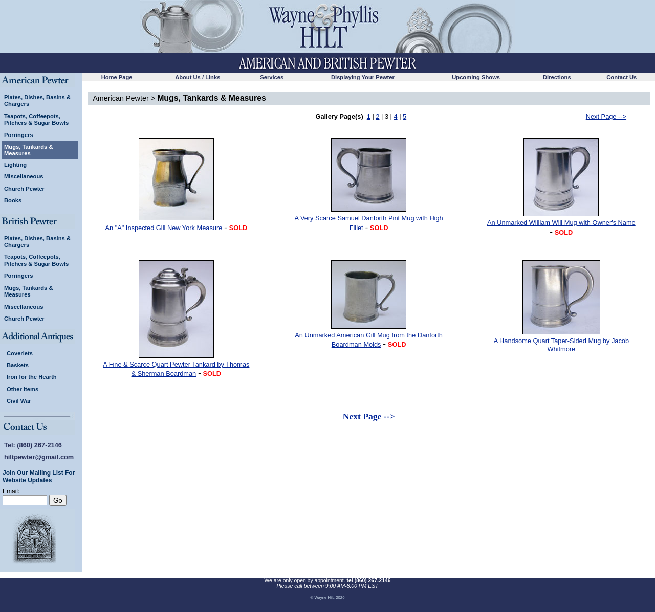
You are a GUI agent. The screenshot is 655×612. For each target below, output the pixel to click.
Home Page (117, 77)
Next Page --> (606, 116)
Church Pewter (24, 189)
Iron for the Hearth (32, 377)
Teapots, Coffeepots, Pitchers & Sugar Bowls (36, 119)
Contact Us (621, 77)
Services (271, 77)
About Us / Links (197, 77)
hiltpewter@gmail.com (39, 457)
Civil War (19, 401)
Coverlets (20, 353)
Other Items (22, 389)
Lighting (15, 165)
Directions (557, 77)
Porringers (18, 135)
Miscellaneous (23, 176)
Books (12, 200)
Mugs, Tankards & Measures (28, 150)
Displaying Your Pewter (363, 77)
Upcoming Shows (476, 77)
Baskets (18, 365)
